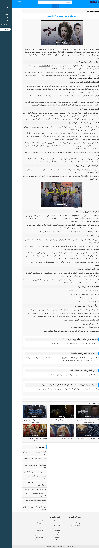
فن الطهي (45, 532)
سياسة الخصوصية (64, 525)
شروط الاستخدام (64, 523)
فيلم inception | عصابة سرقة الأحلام (76, 438)
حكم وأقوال (45, 530)
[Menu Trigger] (7, 2)
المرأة (29, 527)
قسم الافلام (77, 11)
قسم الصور (45, 537)
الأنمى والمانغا (44, 520)
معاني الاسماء (44, 539)
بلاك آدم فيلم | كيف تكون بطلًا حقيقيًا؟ (49, 420)
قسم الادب (28, 532)
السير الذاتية (45, 525)
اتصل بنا (66, 527)
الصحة (29, 525)
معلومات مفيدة (27, 539)
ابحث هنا (43, 6)
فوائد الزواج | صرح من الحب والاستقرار (22, 489)
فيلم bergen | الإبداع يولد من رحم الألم (49, 438)
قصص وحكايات (27, 537)
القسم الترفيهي (44, 527)
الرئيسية (84, 11)
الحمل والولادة (27, 523)
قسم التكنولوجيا (27, 535)
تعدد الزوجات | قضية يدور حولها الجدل (23, 472)
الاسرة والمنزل (27, 520)
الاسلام (46, 523)
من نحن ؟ (66, 520)
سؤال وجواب (27, 530)
